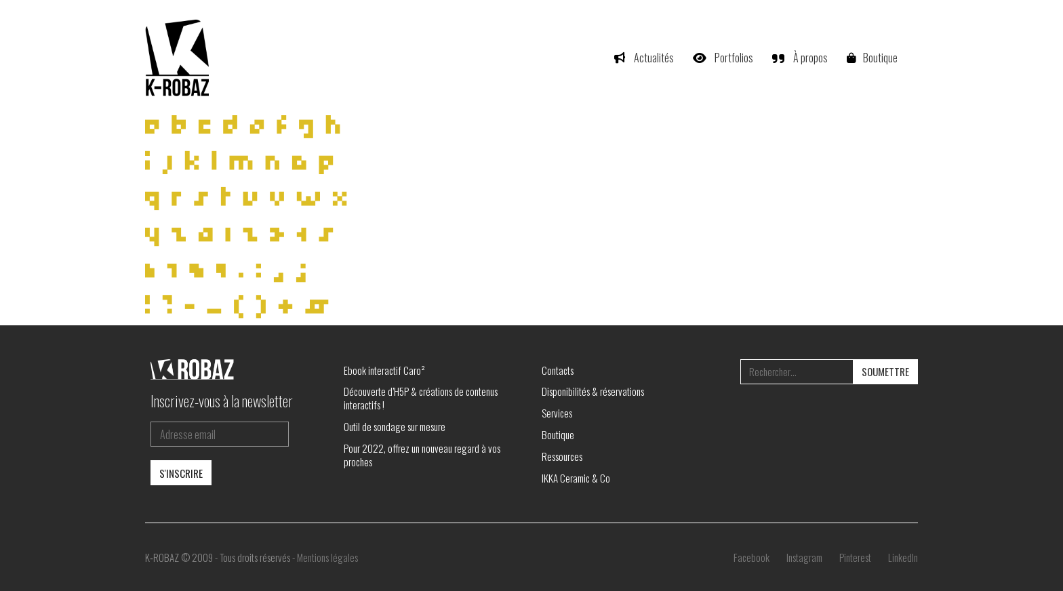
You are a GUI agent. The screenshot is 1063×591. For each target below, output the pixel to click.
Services (557, 413)
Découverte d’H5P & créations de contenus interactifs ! (421, 397)
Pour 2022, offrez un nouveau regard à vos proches (422, 454)
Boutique (558, 434)
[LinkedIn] (903, 557)
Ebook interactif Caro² (384, 370)
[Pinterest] (855, 557)
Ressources (562, 456)
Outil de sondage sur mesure (394, 426)
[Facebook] (751, 557)
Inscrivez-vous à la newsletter (222, 400)
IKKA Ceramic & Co (576, 478)
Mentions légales (327, 557)
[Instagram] (804, 557)
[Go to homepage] (179, 57)
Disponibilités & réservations (593, 391)
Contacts (558, 370)
